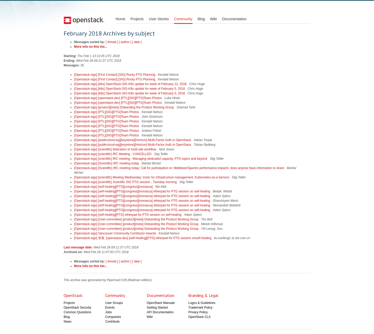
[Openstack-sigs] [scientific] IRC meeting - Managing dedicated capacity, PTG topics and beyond (141, 159)
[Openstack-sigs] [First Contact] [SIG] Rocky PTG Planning (115, 74)
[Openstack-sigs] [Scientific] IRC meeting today (107, 163)
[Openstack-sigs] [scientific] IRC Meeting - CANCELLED (113, 154)
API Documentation (160, 312)
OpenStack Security (77, 307)
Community (183, 19)
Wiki (213, 19)
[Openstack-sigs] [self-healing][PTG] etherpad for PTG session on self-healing (128, 215)
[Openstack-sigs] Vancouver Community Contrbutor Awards (115, 233)
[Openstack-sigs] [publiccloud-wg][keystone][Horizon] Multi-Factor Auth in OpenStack (133, 140)
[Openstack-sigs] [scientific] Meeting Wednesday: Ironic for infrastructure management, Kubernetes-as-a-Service (152, 177)
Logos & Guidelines (201, 303)
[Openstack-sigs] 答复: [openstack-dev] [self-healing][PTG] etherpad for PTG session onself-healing (143, 238)
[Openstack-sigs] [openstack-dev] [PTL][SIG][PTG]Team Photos (118, 98)
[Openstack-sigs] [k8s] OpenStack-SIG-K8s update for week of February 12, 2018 (131, 84)
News (67, 321)
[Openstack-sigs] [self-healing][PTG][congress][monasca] (113, 187)
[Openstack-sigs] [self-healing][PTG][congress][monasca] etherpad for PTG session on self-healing (142, 191)
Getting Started (157, 307)
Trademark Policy (200, 307)
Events (110, 307)
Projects (137, 19)
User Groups (114, 303)
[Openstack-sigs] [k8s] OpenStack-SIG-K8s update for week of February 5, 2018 (130, 89)
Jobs (108, 312)
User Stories (159, 19)
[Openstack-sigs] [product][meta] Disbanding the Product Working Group (124, 107)
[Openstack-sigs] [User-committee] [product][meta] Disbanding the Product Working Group (136, 219)
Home (120, 19)
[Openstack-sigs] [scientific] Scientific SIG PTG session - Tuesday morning (126, 182)
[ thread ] (112, 42)
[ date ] (137, 42)
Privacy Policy (198, 312)
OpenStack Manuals (161, 303)
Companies (113, 317)
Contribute (112, 321)
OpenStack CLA (199, 317)
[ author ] (125, 42)
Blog (201, 19)
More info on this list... (90, 46)
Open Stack (84, 20)
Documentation (234, 19)
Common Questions (77, 312)
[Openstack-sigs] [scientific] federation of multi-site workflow (115, 149)
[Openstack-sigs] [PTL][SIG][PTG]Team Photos (107, 112)
